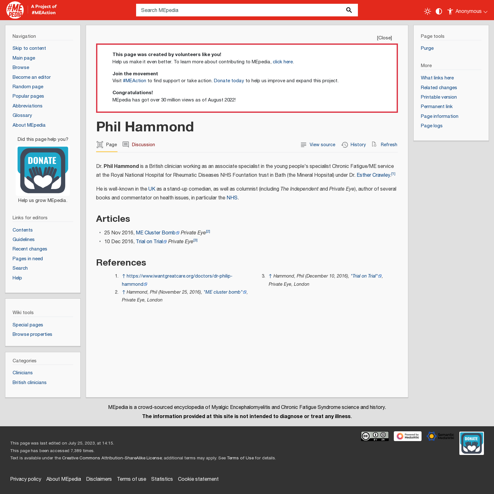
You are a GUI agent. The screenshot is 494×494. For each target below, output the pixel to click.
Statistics (162, 479)
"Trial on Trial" (364, 276)
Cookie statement (198, 479)
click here (283, 62)
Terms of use (131, 479)
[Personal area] (467, 10)
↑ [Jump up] (123, 276)
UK (151, 189)
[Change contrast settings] (439, 11)
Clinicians (23, 372)
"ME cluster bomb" (223, 292)
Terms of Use (240, 458)
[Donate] (43, 167)
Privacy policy (25, 479)
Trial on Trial (149, 242)
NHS (232, 198)
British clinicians (30, 382)
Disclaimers (99, 479)
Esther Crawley (373, 175)
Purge (427, 48)
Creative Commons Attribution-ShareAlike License (112, 458)
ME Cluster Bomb (155, 233)
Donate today (229, 80)
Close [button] (384, 38)
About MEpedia (63, 479)
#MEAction (134, 80)
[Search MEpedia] (247, 10)
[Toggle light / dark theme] (427, 11)
